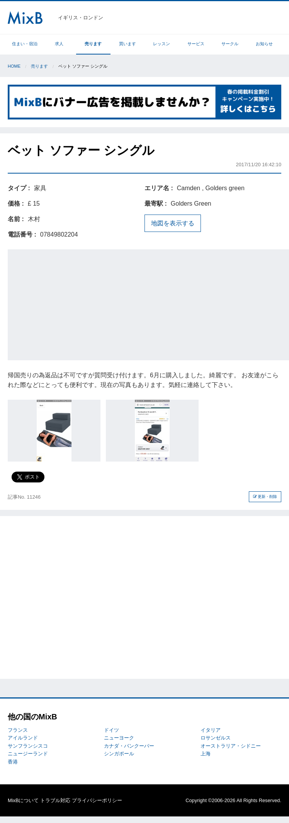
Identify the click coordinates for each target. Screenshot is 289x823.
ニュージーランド (28, 754)
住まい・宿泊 (24, 43)
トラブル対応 (55, 800)
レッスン (161, 43)
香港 (13, 762)
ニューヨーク (119, 738)
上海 (206, 754)
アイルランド (23, 738)
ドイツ (111, 730)
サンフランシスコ (28, 746)
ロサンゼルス (216, 738)
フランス (18, 730)
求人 (59, 43)
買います (127, 43)
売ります (93, 43)
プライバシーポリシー (97, 800)
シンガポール (119, 754)
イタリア (211, 730)
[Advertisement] (148, 303)
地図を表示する (172, 223)
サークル (229, 43)
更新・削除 (265, 496)
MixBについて (23, 800)
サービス (195, 43)
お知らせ (264, 43)
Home (14, 66)
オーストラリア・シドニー (231, 746)
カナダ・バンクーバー (129, 746)
